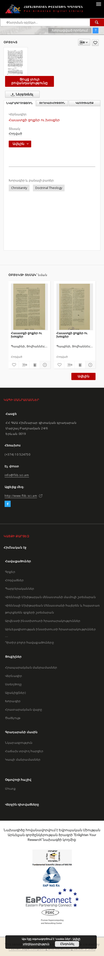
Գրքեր (10, 572)
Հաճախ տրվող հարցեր (24, 751)
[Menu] (98, 4)
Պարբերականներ (19, 589)
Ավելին (83, 376)
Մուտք (10, 789)
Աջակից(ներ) (15, 693)
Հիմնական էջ (15, 547)
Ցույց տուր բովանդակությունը (29, 81)
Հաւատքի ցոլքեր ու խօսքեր (26, 334)
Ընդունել (67, 944)
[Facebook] (8, 504)
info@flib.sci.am (17, 475)
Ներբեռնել (21, 94)
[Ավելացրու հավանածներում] (95, 42)
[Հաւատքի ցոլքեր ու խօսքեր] (29, 307)
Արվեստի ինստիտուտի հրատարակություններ (43, 621)
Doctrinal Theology (48, 188)
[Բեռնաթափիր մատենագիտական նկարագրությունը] (24, 365)
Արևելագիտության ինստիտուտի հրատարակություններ (50, 629)
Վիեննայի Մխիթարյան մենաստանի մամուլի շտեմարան (50, 597)
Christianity (19, 188)
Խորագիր (13, 701)
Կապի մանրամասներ (22, 759)
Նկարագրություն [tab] (19, 103)
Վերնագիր (13, 676)
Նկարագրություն (18, 743)
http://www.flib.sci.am (21, 496)
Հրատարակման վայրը (23, 709)
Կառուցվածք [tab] (84, 103)
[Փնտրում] (97, 22)
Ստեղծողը (13, 684)
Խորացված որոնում (70, 30)
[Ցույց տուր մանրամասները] (44, 365)
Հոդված (15, 133)
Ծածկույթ (12, 718)
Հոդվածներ (14, 580)
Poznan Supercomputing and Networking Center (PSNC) (52, 949)
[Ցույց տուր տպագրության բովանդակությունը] (35, 365)
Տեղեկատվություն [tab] (52, 103)
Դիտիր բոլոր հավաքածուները (29, 642)
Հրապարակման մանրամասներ (31, 667)
